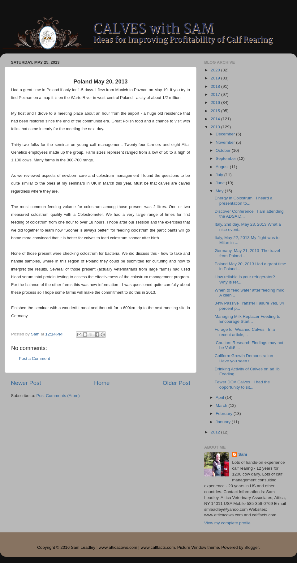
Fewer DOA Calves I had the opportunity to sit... (242, 384)
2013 (216, 127)
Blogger (251, 547)
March (222, 405)
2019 (216, 78)
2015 (216, 111)
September (226, 158)
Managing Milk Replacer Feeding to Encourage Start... (247, 319)
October (224, 150)
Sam (242, 454)
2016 (216, 102)
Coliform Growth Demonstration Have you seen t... (245, 358)
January (224, 422)
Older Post (176, 383)
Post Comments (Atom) (58, 395)
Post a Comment (34, 358)
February (225, 413)
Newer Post (26, 383)
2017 (216, 94)
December (226, 134)
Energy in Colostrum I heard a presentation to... (244, 200)
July (220, 175)
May (220, 191)
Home (102, 383)
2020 (216, 70)
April (220, 397)
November (226, 142)
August (223, 166)
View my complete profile (227, 523)
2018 (216, 86)
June (221, 183)
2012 (216, 432)
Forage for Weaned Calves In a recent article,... (245, 332)
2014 (216, 119)
